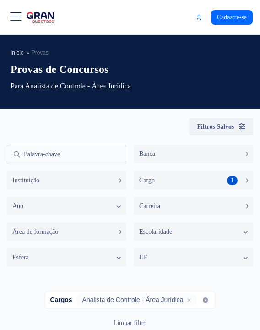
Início (17, 52)
